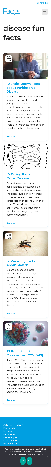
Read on (11, 136)
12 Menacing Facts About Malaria (21, 263)
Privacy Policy (9, 428)
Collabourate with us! (13, 425)
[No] (47, 456)
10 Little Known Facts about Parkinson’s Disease (23, 87)
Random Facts (10, 443)
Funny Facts (9, 434)
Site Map (7, 431)
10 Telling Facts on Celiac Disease (21, 176)
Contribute (42, 3)
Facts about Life (11, 440)
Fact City (11, 11)
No (29, 461)
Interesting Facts (11, 437)
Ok (23, 461)
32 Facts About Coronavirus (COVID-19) (25, 353)
